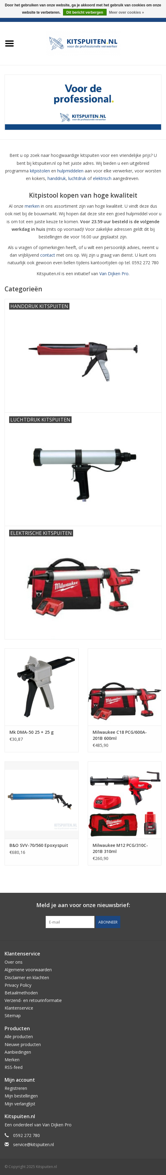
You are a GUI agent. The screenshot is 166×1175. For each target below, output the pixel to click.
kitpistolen (40, 171)
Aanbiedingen (18, 1052)
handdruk (57, 178)
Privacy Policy (18, 985)
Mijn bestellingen (21, 1096)
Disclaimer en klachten (27, 977)
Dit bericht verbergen (84, 12)
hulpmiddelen (70, 171)
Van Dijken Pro (114, 273)
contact (47, 255)
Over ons (14, 962)
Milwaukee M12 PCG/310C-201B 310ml (120, 848)
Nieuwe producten (23, 1044)
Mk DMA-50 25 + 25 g (31, 732)
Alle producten (19, 1036)
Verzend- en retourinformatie (33, 1000)
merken (32, 206)
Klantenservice (19, 1008)
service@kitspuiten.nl (33, 1144)
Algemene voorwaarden (28, 969)
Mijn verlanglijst (20, 1104)
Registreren (16, 1088)
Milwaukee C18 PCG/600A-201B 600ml (120, 735)
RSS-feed (14, 1067)
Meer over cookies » (126, 12)
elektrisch (102, 178)
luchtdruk (77, 178)
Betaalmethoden (21, 993)
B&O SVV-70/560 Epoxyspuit (38, 845)
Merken (12, 1059)
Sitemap (13, 1015)
